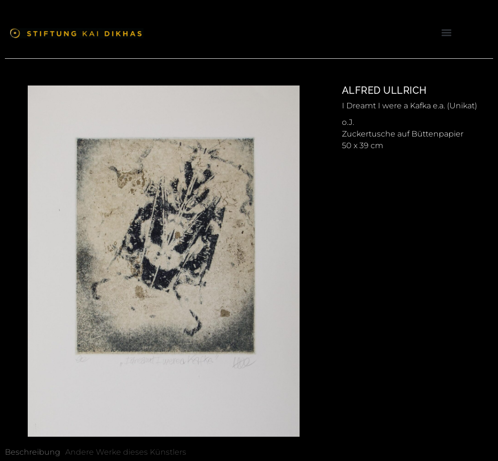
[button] (446, 32)
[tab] (32, 452)
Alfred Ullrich (384, 90)
